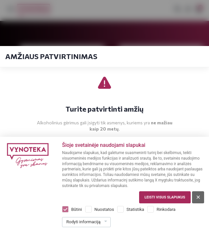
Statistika (135, 209)
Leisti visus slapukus (165, 197)
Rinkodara (165, 209)
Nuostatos (104, 209)
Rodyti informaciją (83, 221)
